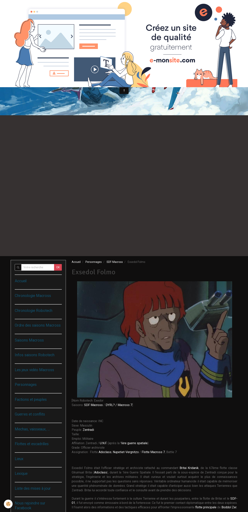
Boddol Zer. (229, 507)
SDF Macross (93, 405)
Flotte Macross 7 (153, 452)
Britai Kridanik (189, 468)
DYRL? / (111, 405)
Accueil (76, 261)
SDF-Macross (115, 261)
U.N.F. (104, 443)
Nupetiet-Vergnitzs (126, 452)
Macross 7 (125, 405)
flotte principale (205, 507)
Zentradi (88, 430)
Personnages (93, 261)
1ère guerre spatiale (134, 443)
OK (58, 267)
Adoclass (105, 452)
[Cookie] (8, 504)
